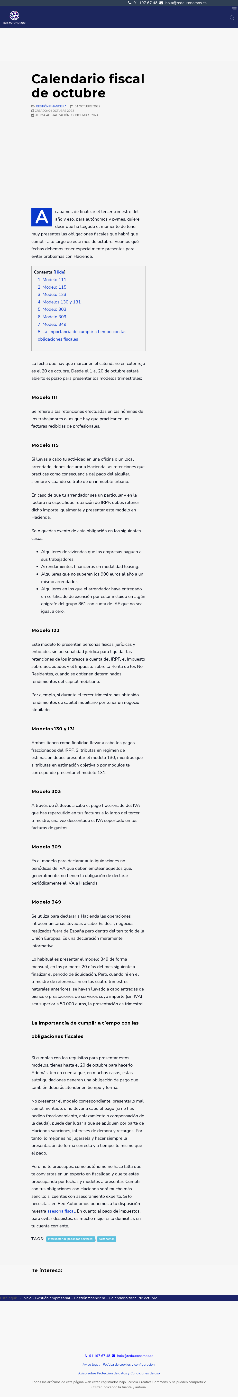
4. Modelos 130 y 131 (59, 302)
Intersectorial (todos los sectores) (70, 1239)
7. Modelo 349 (52, 324)
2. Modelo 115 (52, 287)
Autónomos (107, 1239)
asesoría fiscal (60, 1211)
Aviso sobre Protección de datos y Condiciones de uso (119, 1373)
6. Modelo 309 (52, 317)
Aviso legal (91, 1364)
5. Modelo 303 (52, 309)
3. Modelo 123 (52, 294)
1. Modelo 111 (52, 280)
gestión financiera (51, 106)
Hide (59, 272)
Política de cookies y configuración (129, 1364)
